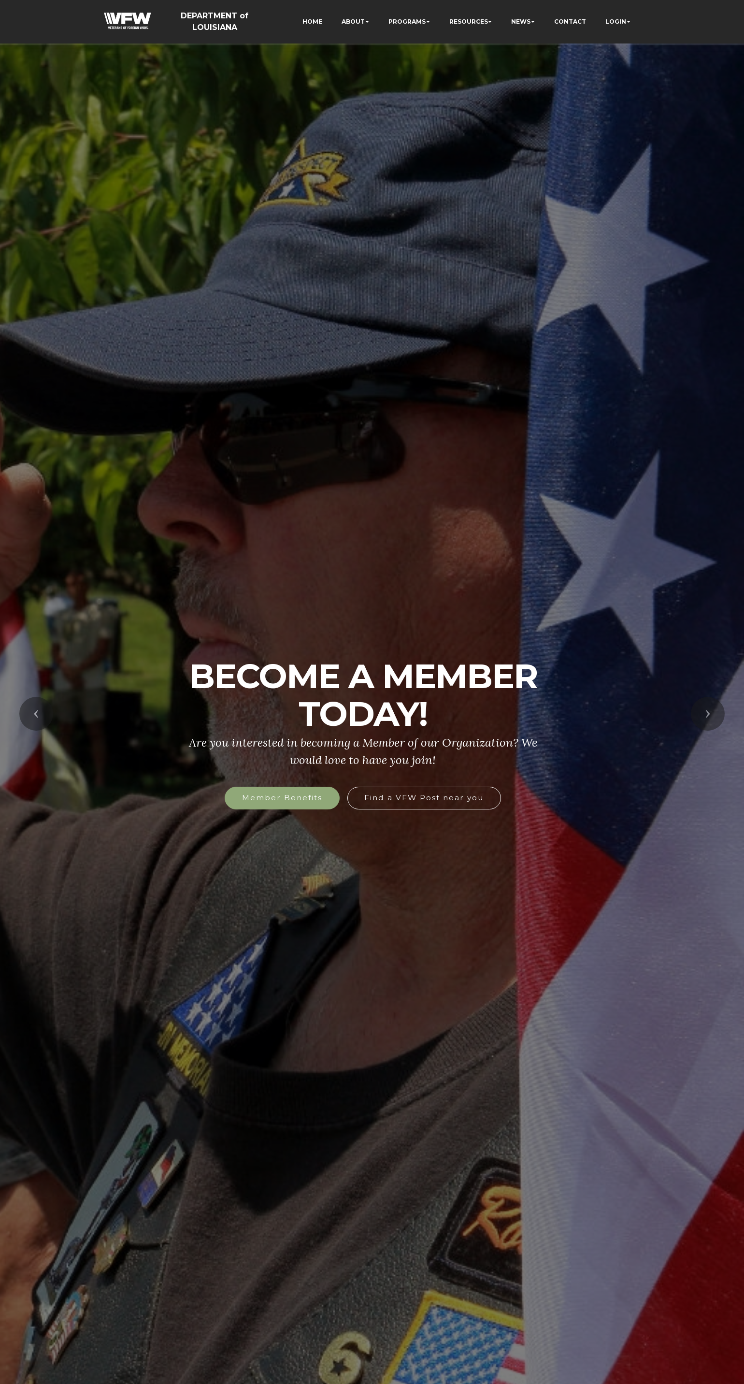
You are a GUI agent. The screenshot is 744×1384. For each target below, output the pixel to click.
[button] (36, 714)
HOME (312, 21)
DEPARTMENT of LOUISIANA (214, 21)
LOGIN (615, 21)
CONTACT (570, 21)
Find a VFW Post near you (424, 797)
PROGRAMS (407, 21)
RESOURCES (468, 21)
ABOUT (353, 21)
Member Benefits (282, 797)
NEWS (520, 21)
